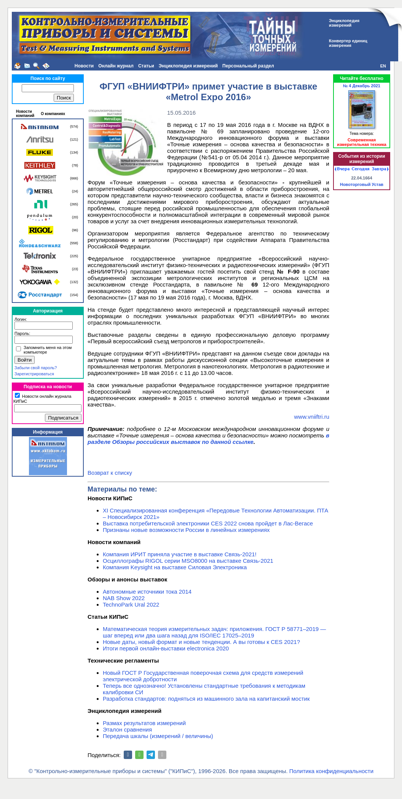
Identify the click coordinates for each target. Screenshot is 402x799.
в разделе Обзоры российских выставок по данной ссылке (208, 438)
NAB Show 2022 (124, 598)
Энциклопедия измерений (188, 66)
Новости (84, 66)
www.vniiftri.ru (311, 416)
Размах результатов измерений (144, 723)
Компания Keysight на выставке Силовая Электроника (175, 567)
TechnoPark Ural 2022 (131, 604)
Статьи (146, 66)
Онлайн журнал (116, 66)
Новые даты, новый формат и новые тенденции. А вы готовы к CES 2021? (201, 642)
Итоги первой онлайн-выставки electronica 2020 (166, 648)
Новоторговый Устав (361, 184)
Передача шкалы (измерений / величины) (158, 736)
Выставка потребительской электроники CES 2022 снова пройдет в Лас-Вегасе (208, 523)
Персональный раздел (248, 66)
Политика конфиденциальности (331, 771)
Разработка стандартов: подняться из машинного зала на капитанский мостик (206, 698)
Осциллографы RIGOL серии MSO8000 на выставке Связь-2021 (188, 560)
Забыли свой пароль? (35, 367)
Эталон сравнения (127, 729)
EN (383, 66)
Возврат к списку (110, 472)
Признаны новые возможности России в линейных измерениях (186, 530)
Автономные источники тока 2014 (147, 591)
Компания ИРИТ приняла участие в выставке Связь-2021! (180, 554)
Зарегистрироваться (34, 373)
